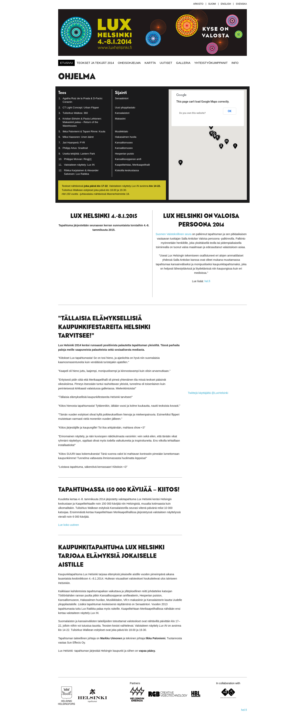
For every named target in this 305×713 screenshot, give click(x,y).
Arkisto (198, 4)
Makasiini (120, 118)
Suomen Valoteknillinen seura (173, 234)
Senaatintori (121, 98)
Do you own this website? (192, 113)
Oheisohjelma (129, 62)
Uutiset (166, 62)
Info (234, 62)
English (226, 4)
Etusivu (66, 62)
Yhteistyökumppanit (211, 62)
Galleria (183, 62)
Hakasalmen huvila (125, 136)
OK (229, 111)
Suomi (212, 4)
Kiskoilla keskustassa (127, 170)
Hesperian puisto (124, 153)
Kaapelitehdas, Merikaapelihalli (132, 164)
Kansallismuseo (124, 142)
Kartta (150, 62)
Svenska (241, 4)
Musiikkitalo (121, 131)
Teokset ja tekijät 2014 (95, 62)
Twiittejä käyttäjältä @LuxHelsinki (208, 392)
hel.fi (207, 281)
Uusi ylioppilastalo (125, 107)
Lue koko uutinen (68, 524)
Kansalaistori (122, 113)
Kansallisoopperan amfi (128, 159)
